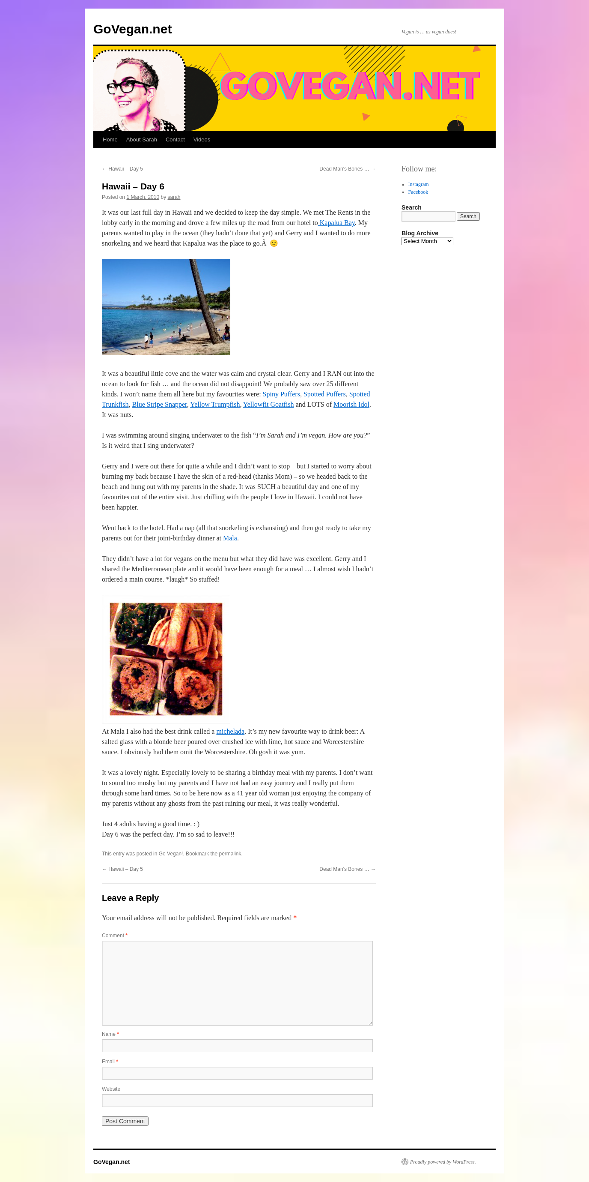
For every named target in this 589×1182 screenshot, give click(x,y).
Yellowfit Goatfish (268, 404)
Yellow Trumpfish (215, 404)
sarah (173, 197)
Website (111, 1089)
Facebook (418, 192)
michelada (230, 731)
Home (110, 139)
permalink (230, 854)
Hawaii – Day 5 (122, 169)
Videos (202, 139)
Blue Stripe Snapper (159, 404)
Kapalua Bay (336, 222)
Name (110, 1034)
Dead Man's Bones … (347, 169)
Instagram (418, 184)
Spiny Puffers (281, 394)
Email (110, 1062)
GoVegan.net (132, 29)
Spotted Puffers (324, 394)
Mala (230, 538)
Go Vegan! (171, 854)
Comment (115, 936)
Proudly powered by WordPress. (443, 1162)
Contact (175, 139)
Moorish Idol (351, 404)
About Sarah (141, 139)
